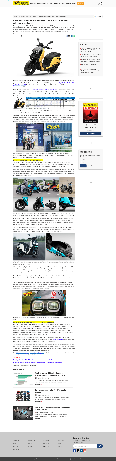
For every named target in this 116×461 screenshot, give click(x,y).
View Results (91, 166)
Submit (83, 166)
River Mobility (27, 365)
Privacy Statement (65, 459)
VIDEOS (69, 3)
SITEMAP (60, 446)
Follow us (98, 16)
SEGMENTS (32, 3)
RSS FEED (16, 449)
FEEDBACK (61, 441)
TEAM (59, 443)
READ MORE (38, 384)
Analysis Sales (21, 16)
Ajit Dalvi (38, 378)
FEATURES (43, 3)
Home (15, 16)
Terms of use (56, 459)
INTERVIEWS (50, 3)
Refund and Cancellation (77, 459)
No (83, 162)
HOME (15, 438)
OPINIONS (56, 3)
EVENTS (30, 438)
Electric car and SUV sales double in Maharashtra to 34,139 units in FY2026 (50, 374)
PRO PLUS (80, 3)
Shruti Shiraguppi (40, 412)
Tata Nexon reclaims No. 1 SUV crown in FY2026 (50, 391)
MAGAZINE (46, 441)
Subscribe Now (90, 133)
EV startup (34, 365)
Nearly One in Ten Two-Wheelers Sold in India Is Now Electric (52, 408)
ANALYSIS (63, 3)
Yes (84, 159)
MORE (73, 3)
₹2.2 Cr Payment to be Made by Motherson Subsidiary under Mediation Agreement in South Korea (90, 71)
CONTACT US (61, 438)
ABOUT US (16, 441)
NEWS (38, 3)
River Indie (19, 365)
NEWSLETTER (46, 443)
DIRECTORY (46, 446)
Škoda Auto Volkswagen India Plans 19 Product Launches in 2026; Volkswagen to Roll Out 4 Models (90, 50)
